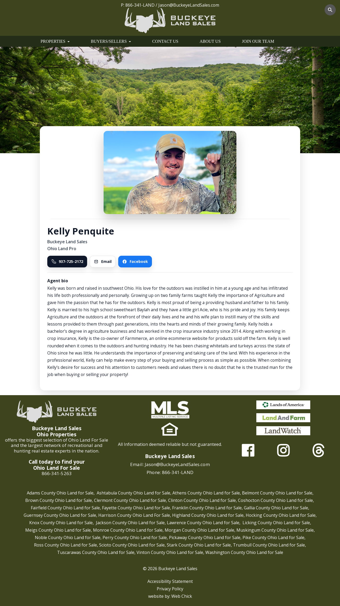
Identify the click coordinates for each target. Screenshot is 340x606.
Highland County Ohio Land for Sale (208, 515)
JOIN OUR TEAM (258, 41)
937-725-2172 (67, 261)
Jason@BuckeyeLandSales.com (188, 5)
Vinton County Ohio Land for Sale (170, 552)
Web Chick (181, 596)
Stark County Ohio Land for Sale (199, 545)
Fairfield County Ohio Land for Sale (65, 508)
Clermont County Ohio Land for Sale (130, 500)
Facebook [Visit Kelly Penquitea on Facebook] (135, 261)
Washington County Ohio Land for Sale (244, 552)
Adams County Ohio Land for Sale (60, 493)
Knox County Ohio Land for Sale (61, 523)
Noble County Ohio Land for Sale (67, 537)
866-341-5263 (57, 473)
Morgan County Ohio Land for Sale (199, 530)
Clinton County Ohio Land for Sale (202, 500)
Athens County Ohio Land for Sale (206, 493)
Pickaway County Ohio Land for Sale (204, 537)
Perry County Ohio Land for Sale (135, 537)
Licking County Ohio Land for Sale (276, 523)
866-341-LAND (140, 5)
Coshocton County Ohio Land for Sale (275, 500)
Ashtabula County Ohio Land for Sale (133, 493)
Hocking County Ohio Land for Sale (281, 515)
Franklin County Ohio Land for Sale (207, 508)
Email (103, 261)
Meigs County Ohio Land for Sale (58, 530)
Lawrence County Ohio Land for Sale (203, 523)
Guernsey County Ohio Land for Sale (60, 515)
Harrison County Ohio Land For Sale (134, 515)
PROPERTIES (55, 41)
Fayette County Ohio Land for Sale (136, 508)
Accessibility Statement (170, 581)
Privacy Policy (170, 589)
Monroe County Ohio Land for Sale (128, 530)
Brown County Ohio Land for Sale (58, 500)
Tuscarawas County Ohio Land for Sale (95, 552)
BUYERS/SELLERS (111, 41)
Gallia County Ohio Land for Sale (276, 508)
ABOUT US (210, 41)
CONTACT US (165, 41)
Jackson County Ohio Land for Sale (130, 523)
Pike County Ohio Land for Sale (273, 537)
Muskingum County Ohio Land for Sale (275, 530)
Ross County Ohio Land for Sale (65, 545)
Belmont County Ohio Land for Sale (277, 493)
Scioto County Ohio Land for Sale (132, 545)
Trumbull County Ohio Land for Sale (269, 545)
